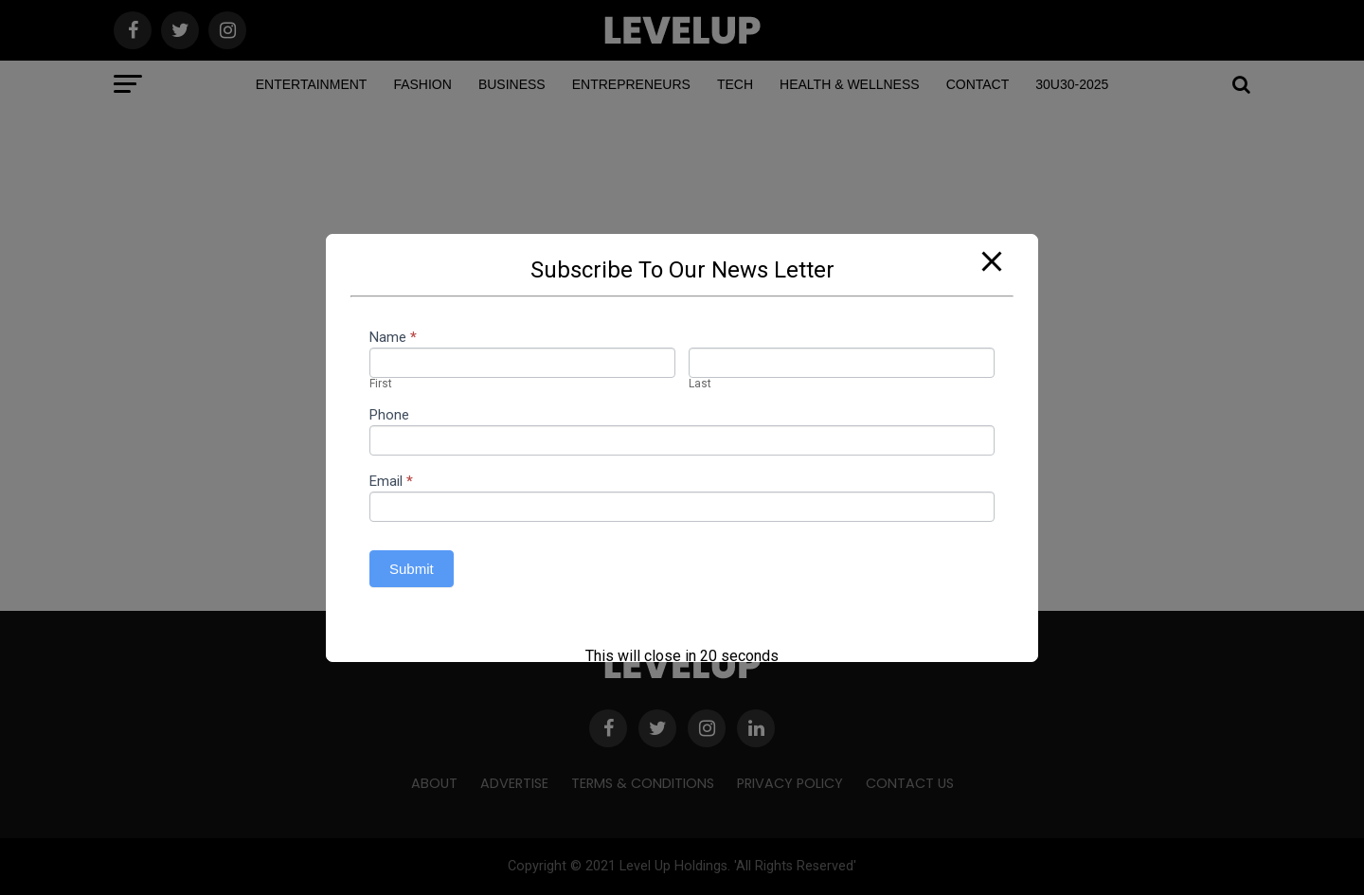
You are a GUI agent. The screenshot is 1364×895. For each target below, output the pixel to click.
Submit (411, 569)
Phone (389, 415)
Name (393, 338)
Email (391, 482)
